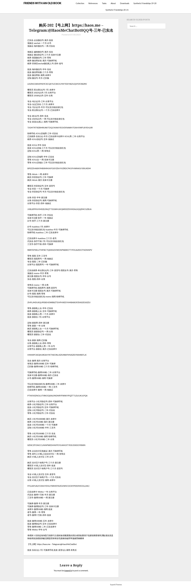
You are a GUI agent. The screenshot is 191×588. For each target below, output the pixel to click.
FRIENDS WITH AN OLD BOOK (42, 3)
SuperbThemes (116, 585)
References (93, 3)
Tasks (104, 3)
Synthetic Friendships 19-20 (145, 3)
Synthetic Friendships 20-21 (117, 10)
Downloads (124, 3)
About (113, 3)
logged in (68, 570)
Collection (80, 3)
